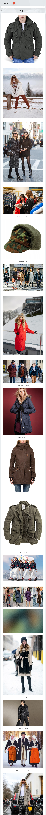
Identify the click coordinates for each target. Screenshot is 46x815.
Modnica (6, 3)
